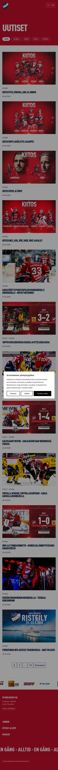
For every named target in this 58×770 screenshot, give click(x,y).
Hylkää (26, 393)
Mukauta (13, 393)
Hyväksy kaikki (42, 393)
